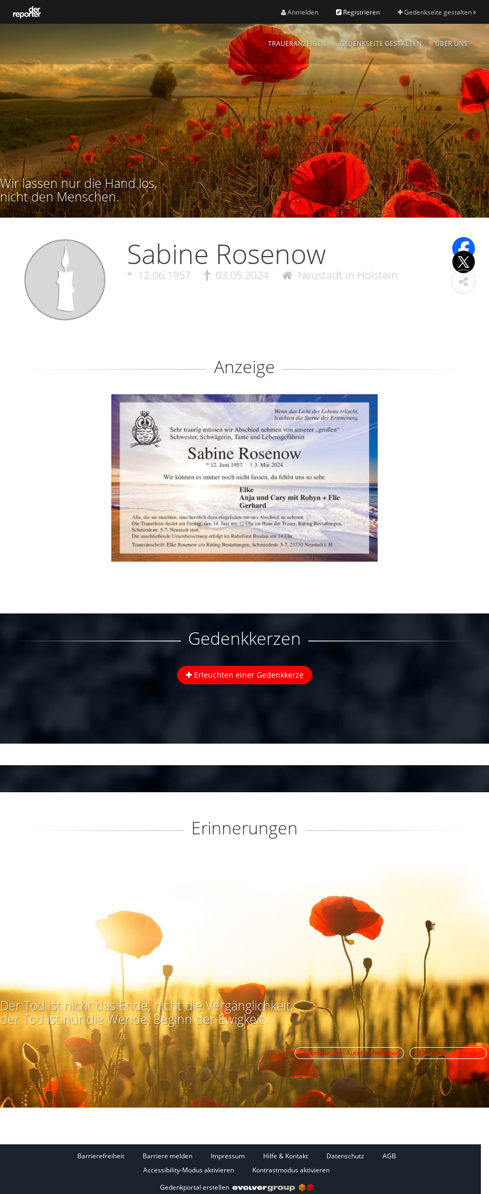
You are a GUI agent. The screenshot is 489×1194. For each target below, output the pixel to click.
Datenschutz (345, 1156)
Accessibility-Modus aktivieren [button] (188, 1170)
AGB (389, 1156)
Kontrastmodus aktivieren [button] (291, 1170)
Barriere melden (167, 1156)
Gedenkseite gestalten (436, 12)
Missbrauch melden (448, 1052)
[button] (463, 281)
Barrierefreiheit (100, 1156)
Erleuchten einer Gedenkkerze (245, 675)
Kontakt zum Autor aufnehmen (349, 1052)
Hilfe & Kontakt (285, 1156)
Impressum (228, 1156)
